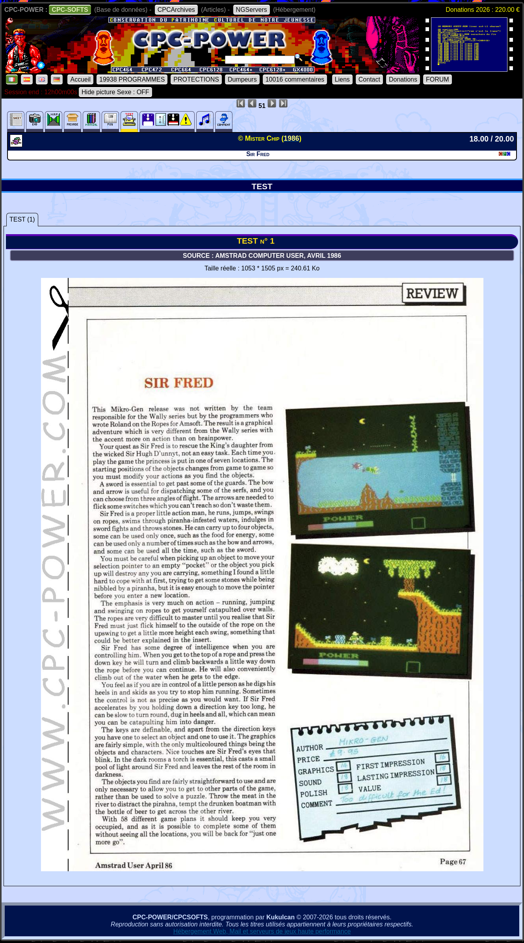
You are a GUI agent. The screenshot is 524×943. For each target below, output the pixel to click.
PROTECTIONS (196, 79)
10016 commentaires (295, 79)
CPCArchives (176, 9)
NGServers (251, 9)
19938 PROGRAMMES (132, 79)
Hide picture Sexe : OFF (115, 92)
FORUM (437, 79)
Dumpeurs (242, 79)
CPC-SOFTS (70, 9)
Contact (369, 79)
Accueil (80, 79)
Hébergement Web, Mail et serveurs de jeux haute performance (262, 931)
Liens (342, 79)
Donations (403, 79)
